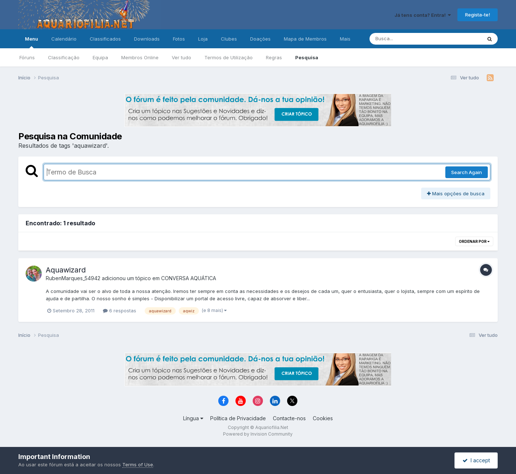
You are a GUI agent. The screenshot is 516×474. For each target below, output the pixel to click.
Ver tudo (181, 57)
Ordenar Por (474, 241)
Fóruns (27, 57)
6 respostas (119, 310)
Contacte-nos (289, 418)
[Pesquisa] (406, 39)
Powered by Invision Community (258, 434)
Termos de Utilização (228, 57)
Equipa (100, 57)
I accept (476, 460)
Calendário (64, 39)
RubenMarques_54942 (73, 278)
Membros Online (140, 57)
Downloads (147, 39)
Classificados (105, 39)
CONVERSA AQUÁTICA (188, 278)
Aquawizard (66, 270)
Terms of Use (137, 464)
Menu (31, 42)
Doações (260, 39)
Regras (274, 57)
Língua (193, 418)
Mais (345, 39)
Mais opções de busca (456, 193)
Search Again (466, 172)
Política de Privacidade (238, 418)
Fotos (179, 39)
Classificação (63, 57)
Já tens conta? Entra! (422, 15)
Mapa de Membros (305, 39)
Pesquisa (306, 57)
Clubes (229, 39)
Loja (203, 39)
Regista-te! (477, 15)
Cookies (323, 418)
